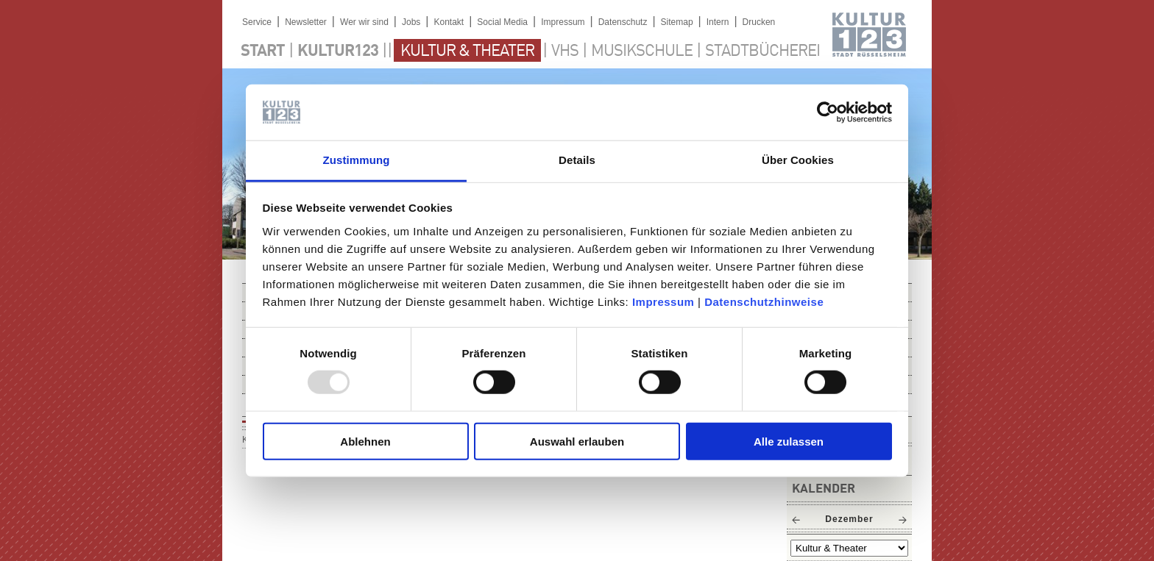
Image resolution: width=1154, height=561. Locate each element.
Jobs (411, 22)
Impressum (663, 302)
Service (257, 22)
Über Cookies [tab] (798, 160)
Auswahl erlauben (577, 441)
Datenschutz (623, 22)
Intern (718, 22)
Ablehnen (365, 441)
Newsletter (306, 22)
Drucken (759, 22)
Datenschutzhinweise (764, 302)
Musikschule (642, 51)
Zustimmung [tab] (356, 160)
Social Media (502, 22)
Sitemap (677, 22)
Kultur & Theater (467, 51)
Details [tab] (577, 160)
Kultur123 (337, 51)
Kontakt (448, 22)
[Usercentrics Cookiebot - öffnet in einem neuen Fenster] (827, 112)
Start (263, 51)
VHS (564, 51)
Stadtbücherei (762, 51)
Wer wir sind (364, 22)
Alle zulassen (789, 441)
